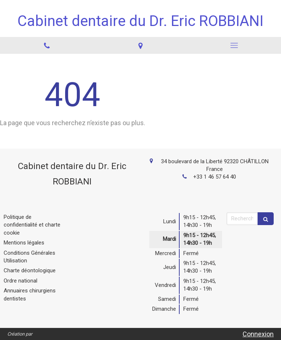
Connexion (258, 334)
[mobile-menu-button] (234, 45)
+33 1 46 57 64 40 (214, 176)
